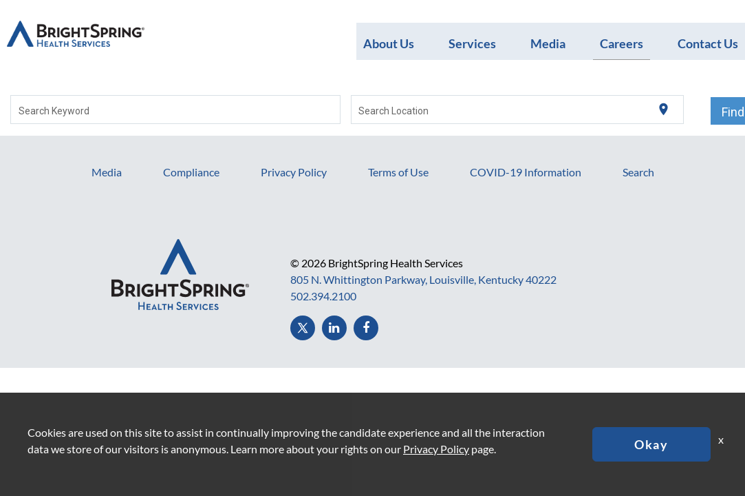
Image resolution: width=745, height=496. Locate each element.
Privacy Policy (294, 171)
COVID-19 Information (525, 171)
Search (638, 171)
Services (472, 42)
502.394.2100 (323, 295)
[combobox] (176, 109)
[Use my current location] (663, 110)
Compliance (191, 171)
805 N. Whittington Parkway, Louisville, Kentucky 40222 (423, 279)
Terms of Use (398, 171)
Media (547, 42)
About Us (388, 42)
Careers (621, 42)
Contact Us (708, 42)
